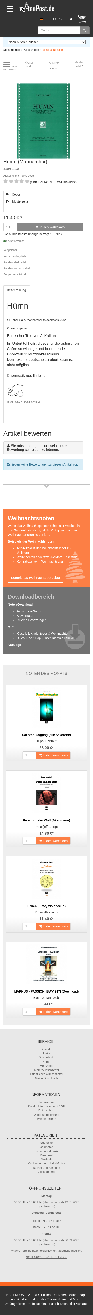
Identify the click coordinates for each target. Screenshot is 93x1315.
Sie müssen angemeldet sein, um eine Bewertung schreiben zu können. (39, 448)
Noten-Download (20, 604)
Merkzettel (46, 1065)
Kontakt (46, 1049)
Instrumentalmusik (46, 1151)
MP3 (11, 627)
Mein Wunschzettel (46, 1070)
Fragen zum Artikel (15, 274)
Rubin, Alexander (47, 912)
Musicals (46, 1159)
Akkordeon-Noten (29, 611)
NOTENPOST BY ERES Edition (46, 1257)
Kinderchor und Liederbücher (46, 1163)
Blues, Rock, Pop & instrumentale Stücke (45, 638)
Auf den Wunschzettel (17, 268)
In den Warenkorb (50, 227)
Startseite (46, 1142)
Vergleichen (11, 250)
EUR (58, 19)
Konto (46, 1061)
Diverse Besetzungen (31, 620)
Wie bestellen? (46, 1118)
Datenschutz (46, 1110)
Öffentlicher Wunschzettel (46, 1074)
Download (46, 1155)
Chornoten (46, 1147)
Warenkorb (46, 1057)
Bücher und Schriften (46, 1167)
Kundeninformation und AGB (46, 1106)
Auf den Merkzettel (15, 262)
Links (46, 1053)
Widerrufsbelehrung (46, 1114)
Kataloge (14, 645)
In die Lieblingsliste (15, 256)
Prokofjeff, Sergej (46, 827)
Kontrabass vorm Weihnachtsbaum (41, 561)
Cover (13, 194)
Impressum (46, 1102)
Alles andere (46, 1171)
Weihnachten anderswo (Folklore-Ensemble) (47, 557)
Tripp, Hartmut (47, 741)
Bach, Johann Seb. (46, 997)
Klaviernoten (25, 615)
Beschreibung (16, 290)
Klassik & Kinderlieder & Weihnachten (43, 633)
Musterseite (17, 201)
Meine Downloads (46, 1078)
